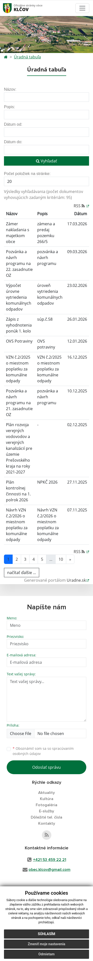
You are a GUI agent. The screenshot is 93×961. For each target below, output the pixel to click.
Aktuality (46, 793)
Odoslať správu (46, 767)
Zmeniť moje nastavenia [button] (46, 944)
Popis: (9, 107)
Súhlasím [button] (46, 934)
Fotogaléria (46, 805)
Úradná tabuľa (27, 57)
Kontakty (46, 823)
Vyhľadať (46, 161)
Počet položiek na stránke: (27, 174)
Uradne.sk (76, 580)
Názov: (10, 89)
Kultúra (46, 799)
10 (61, 559)
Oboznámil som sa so (43, 751)
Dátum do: (13, 142)
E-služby (46, 811)
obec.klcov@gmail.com (49, 870)
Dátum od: (13, 124)
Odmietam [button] (46, 954)
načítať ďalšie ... (21, 572)
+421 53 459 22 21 (49, 860)
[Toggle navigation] (82, 8)
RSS (80, 206)
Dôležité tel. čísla (46, 817)
